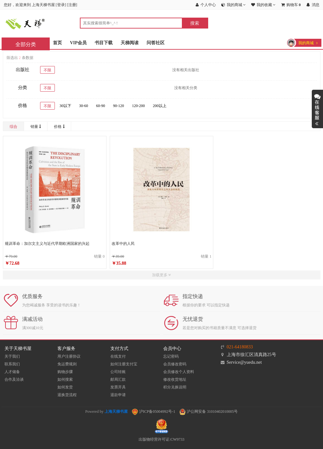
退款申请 (118, 395)
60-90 (100, 106)
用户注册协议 (69, 356)
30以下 (65, 106)
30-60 (83, 106)
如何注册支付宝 (123, 364)
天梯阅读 (130, 42)
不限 (47, 70)
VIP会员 (78, 42)
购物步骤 (65, 372)
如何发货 (65, 387)
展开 (317, 109)
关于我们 (12, 356)
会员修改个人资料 (178, 372)
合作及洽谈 (14, 379)
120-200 (138, 106)
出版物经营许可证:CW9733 (161, 439)
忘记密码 (171, 356)
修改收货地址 (174, 379)
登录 (61, 5)
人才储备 (12, 372)
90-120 (118, 106)
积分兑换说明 (174, 387)
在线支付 (118, 356)
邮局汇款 (118, 379)
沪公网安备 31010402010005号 (208, 411)
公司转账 (118, 372)
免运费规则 (67, 364)
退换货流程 (67, 395)
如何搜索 (65, 379)
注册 (72, 5)
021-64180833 (240, 347)
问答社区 (156, 42)
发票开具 (118, 387)
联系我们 (12, 364)
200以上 (159, 106)
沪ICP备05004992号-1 (153, 411)
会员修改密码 (174, 364)
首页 (57, 42)
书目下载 (104, 42)
